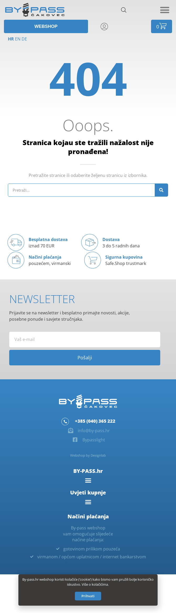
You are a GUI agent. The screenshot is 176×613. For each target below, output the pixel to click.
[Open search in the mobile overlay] (123, 9)
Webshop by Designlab (88, 455)
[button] (164, 9)
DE (24, 39)
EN (17, 39)
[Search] (161, 190)
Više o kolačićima (95, 585)
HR (11, 39)
